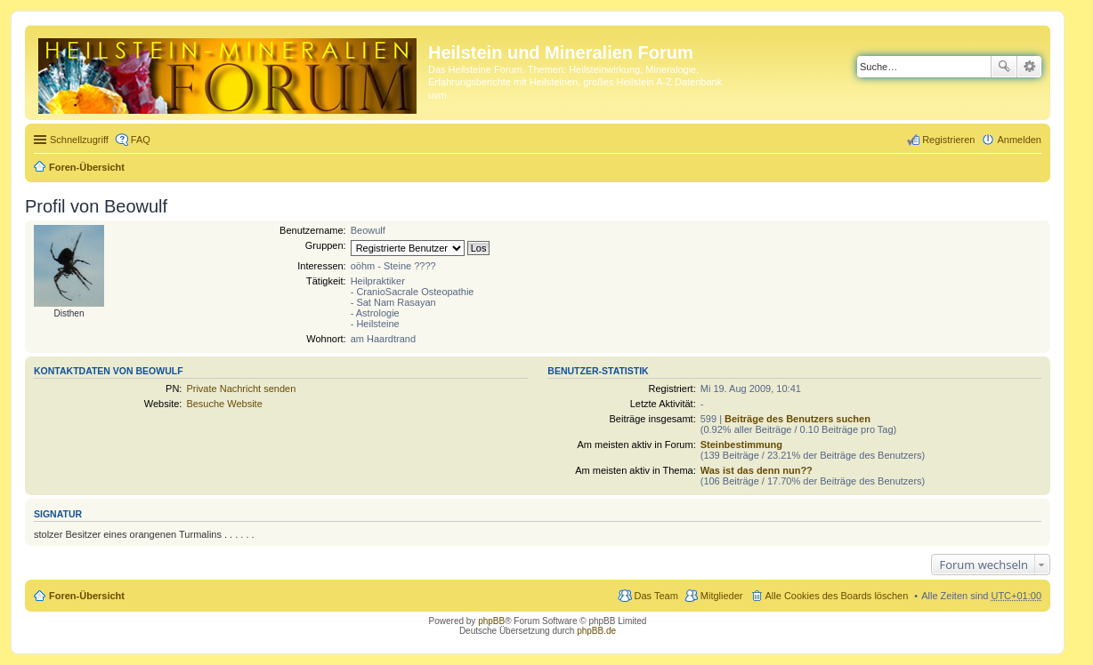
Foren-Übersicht (87, 167)
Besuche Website (224, 403)
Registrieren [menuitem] (948, 139)
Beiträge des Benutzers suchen (797, 418)
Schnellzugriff (79, 139)
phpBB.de (596, 631)
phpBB (491, 621)
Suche (1004, 66)
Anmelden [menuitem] (1019, 139)
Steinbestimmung (741, 444)
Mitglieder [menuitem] (721, 595)
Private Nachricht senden (241, 388)
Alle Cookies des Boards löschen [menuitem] (837, 595)
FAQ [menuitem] (140, 139)
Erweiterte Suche (1029, 66)
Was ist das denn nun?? (756, 470)
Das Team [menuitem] (655, 595)
